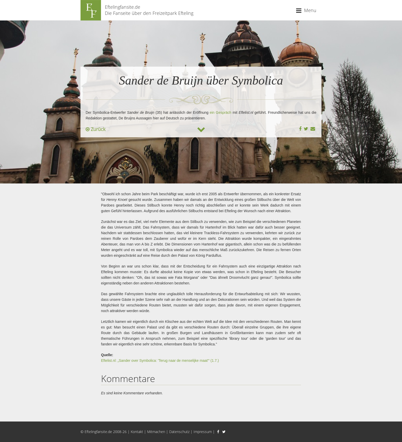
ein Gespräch (220, 112)
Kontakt (137, 431)
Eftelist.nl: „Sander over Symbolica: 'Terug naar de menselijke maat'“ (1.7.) (160, 360)
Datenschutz (179, 431)
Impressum (203, 431)
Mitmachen (156, 431)
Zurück (95, 129)
